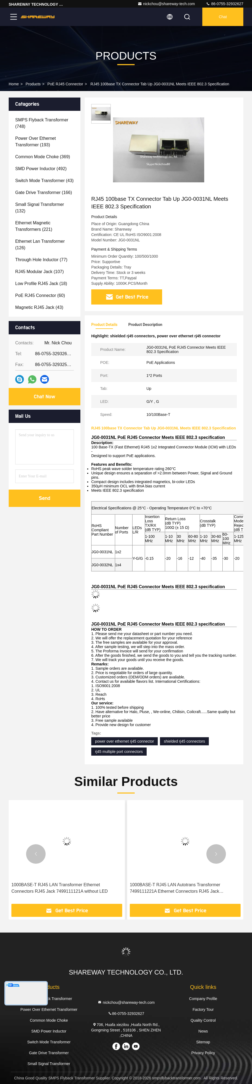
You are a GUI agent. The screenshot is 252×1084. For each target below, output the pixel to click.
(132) (39, 207)
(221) (33, 226)
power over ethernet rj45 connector (124, 741)
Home (14, 84)
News (203, 1031)
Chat (223, 17)
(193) (35, 141)
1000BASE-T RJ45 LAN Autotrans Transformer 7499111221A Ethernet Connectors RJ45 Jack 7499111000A (175, 888)
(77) (41, 259)
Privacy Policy (203, 1053)
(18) (41, 283)
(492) (41, 168)
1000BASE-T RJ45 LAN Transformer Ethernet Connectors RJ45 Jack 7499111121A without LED (59, 888)
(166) (43, 192)
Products (33, 84)
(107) (39, 271)
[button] (36, 854)
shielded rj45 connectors (184, 741)
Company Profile (203, 998)
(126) (40, 244)
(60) (40, 295)
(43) (44, 180)
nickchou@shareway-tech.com (166, 4)
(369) (42, 156)
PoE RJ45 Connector (65, 84)
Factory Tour (203, 1009)
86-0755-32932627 (224, 4)
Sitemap (203, 1042)
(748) (41, 123)
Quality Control (203, 1020)
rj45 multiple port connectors (119, 751)
